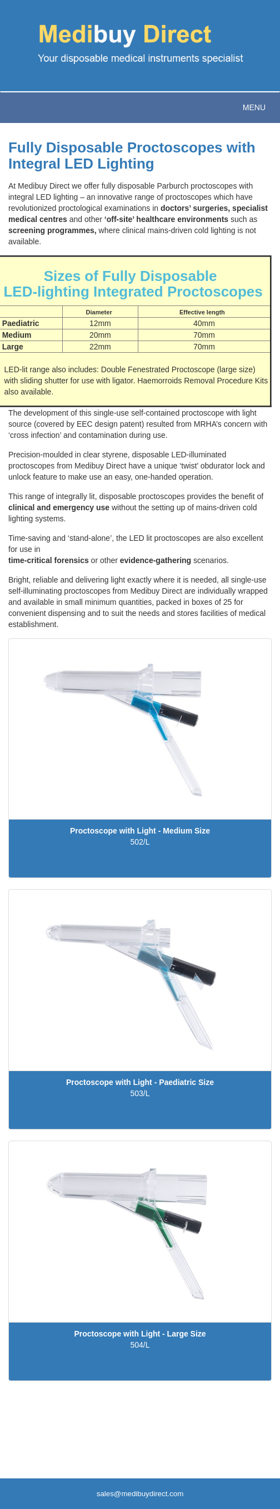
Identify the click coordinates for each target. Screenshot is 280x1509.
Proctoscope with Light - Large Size (140, 1333)
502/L (139, 841)
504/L (139, 1344)
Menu (254, 107)
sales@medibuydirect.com (140, 1494)
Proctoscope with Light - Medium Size (140, 830)
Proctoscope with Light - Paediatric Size (140, 1082)
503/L (139, 1093)
